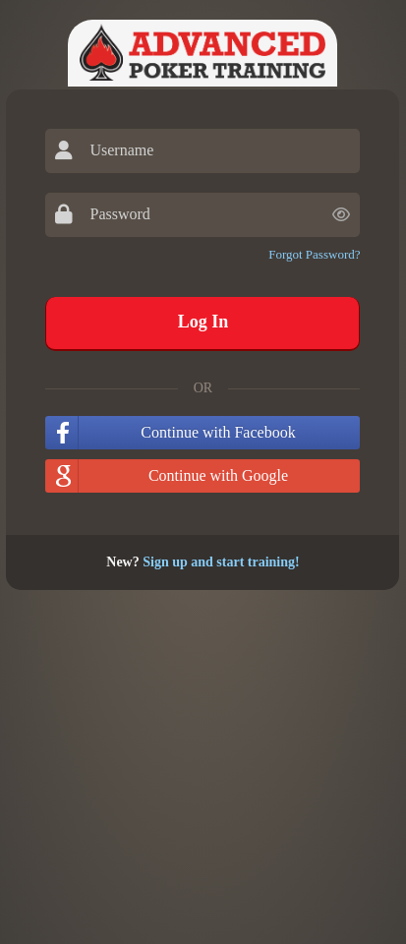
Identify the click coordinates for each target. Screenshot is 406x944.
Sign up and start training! (221, 562)
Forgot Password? (314, 254)
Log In (203, 321)
